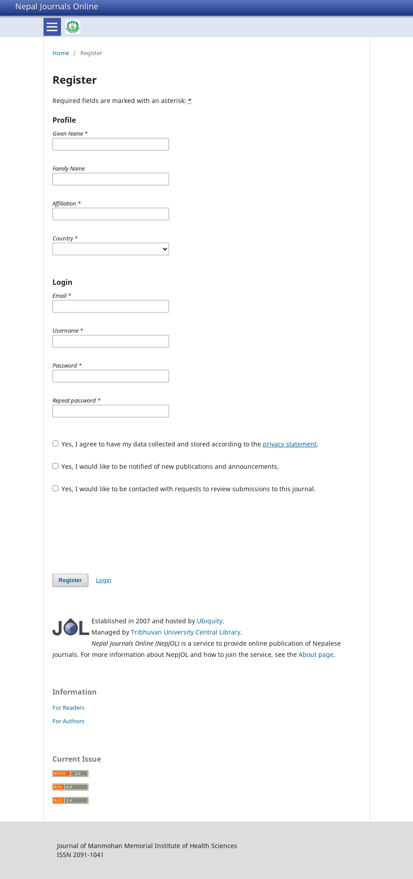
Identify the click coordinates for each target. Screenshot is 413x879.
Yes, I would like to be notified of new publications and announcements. (165, 466)
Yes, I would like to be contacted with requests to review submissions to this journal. (184, 489)
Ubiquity (209, 621)
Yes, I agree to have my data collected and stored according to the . (185, 444)
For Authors (68, 721)
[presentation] (120, 533)
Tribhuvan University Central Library (185, 632)
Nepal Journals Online (56, 6)
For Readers (68, 707)
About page (316, 654)
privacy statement (290, 444)
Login (103, 580)
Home (60, 53)
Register (70, 580)
